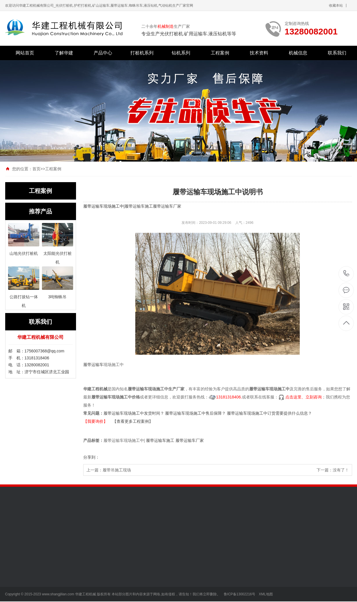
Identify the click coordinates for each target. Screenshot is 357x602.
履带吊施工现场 (117, 470)
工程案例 (220, 52)
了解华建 (64, 52)
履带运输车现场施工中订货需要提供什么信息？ (269, 413)
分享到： (91, 457)
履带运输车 (93, 364)
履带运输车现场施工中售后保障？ (195, 413)
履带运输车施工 (139, 206)
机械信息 (298, 52)
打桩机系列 (141, 52)
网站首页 (25, 52)
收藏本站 (336, 5)
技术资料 (259, 52)
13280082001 (346, 273)
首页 (36, 168)
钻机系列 (181, 52)
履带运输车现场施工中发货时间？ (133, 413)
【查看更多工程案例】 (132, 421)
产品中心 (103, 52)
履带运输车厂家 (167, 206)
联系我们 (337, 52)
